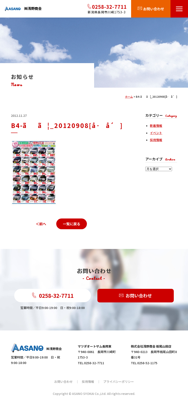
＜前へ (41, 223)
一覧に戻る (71, 223)
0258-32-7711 (53, 295)
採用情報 (156, 140)
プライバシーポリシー (118, 381)
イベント (156, 133)
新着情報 (156, 125)
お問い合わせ (135, 296)
